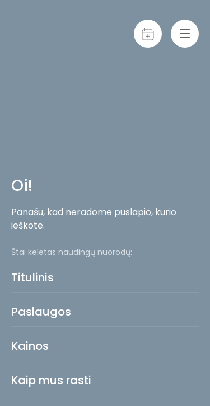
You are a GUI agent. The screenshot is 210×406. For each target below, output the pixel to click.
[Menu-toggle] (185, 34)
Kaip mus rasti (51, 380)
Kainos (30, 346)
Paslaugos (41, 312)
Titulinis (32, 277)
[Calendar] (148, 34)
